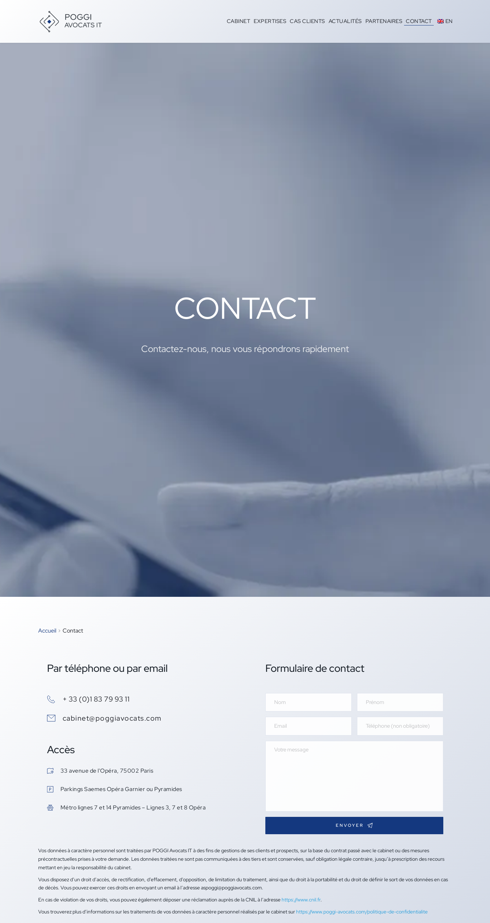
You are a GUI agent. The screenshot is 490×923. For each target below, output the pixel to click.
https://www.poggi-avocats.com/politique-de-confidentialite (362, 911)
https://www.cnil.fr (301, 899)
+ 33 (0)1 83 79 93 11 (96, 699)
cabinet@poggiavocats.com (112, 718)
